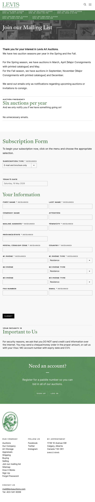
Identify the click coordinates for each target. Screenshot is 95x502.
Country (60, 245)
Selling (5, 461)
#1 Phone (14, 256)
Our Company (9, 446)
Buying (5, 458)
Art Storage (8, 449)
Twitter (31, 446)
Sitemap (6, 467)
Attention (54, 213)
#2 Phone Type (57, 267)
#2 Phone (8, 267)
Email (58, 289)
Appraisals (7, 452)
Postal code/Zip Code (21, 245)
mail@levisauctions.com (13, 489)
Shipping (6, 455)
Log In (54, 393)
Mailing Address (19, 224)
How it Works (8, 470)
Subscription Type (20, 161)
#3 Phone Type (57, 278)
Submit (8, 316)
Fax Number (9, 289)
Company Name (11, 213)
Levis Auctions (10, 5)
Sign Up (41, 393)
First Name (15, 202)
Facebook (32, 443)
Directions (53, 452)
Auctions (6, 443)
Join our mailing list (11, 464)
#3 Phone (8, 278)
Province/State (18, 235)
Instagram (33, 449)
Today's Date (10, 179)
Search (85, 4)
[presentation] (21, 303)
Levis (10, 422)
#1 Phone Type (63, 256)
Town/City (61, 224)
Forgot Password (10, 476)
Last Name (61, 202)
